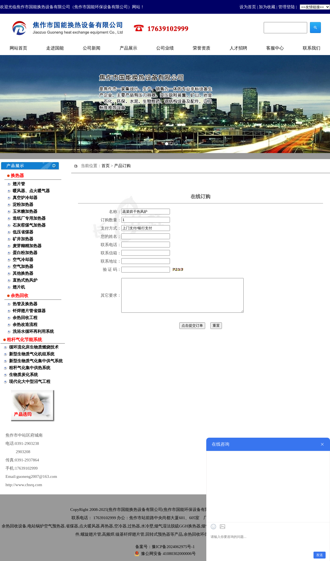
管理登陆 (286, 7)
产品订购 (122, 166)
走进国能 (55, 48)
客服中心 (275, 48)
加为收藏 (267, 7)
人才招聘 (238, 48)
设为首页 (248, 7)
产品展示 (128, 48)
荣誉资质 (201, 48)
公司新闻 (91, 48)
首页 (105, 166)
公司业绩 (165, 48)
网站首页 (18, 48)
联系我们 (311, 48)
